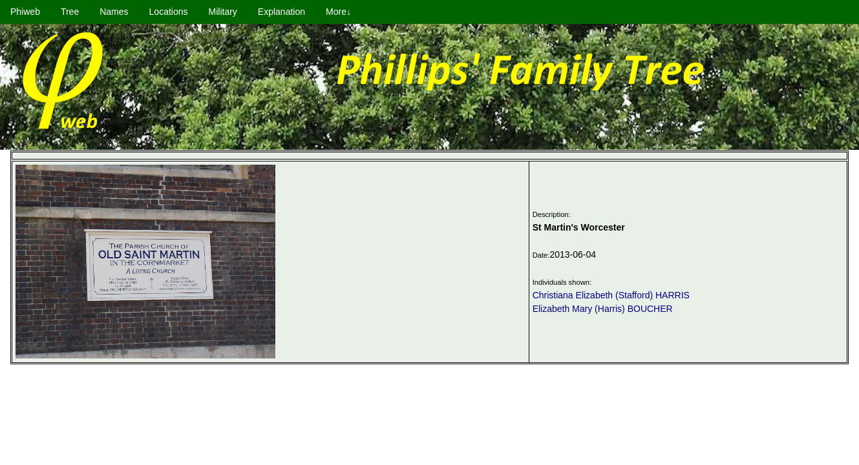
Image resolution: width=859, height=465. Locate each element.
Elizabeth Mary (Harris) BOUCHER (603, 309)
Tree (70, 11)
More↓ (338, 11)
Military (223, 11)
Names (114, 11)
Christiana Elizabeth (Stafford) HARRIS (611, 295)
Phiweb (25, 11)
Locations (168, 11)
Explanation (281, 11)
